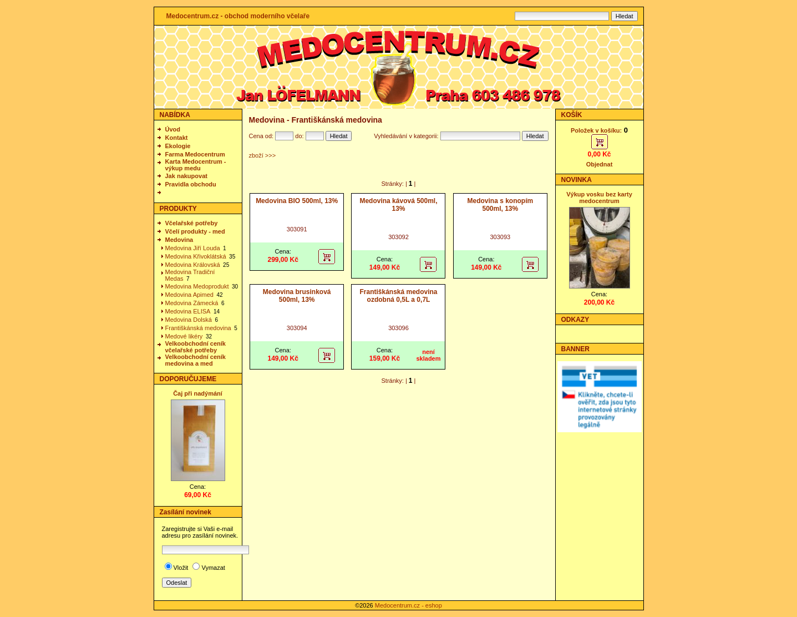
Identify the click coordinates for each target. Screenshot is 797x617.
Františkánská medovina (198, 328)
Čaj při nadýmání (197, 393)
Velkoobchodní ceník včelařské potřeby (195, 346)
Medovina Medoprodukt (197, 286)
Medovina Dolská (188, 319)
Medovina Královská (192, 264)
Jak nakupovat (186, 176)
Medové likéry (184, 336)
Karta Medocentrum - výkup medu (195, 164)
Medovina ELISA (188, 311)
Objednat (599, 164)
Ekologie (178, 146)
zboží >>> (262, 155)
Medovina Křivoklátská (195, 256)
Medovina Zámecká (192, 303)
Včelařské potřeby (191, 223)
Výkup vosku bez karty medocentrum (599, 197)
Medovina (179, 239)
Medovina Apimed (189, 294)
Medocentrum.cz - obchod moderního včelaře (238, 16)
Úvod (173, 129)
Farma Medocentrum (195, 154)
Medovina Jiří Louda (192, 248)
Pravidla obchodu (190, 184)
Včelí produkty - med (195, 231)
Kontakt (176, 137)
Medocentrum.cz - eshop (408, 605)
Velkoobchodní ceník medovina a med (195, 360)
